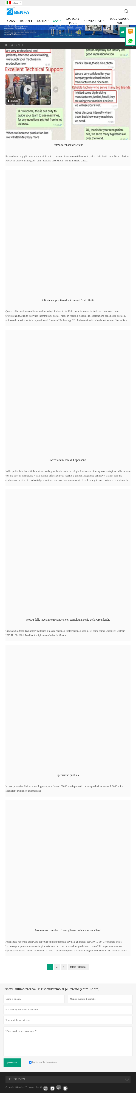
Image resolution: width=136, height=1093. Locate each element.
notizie (43, 20)
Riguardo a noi (119, 20)
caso (57, 20)
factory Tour (72, 20)
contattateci (95, 20)
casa (11, 20)
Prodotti (25, 20)
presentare (12, 1062)
